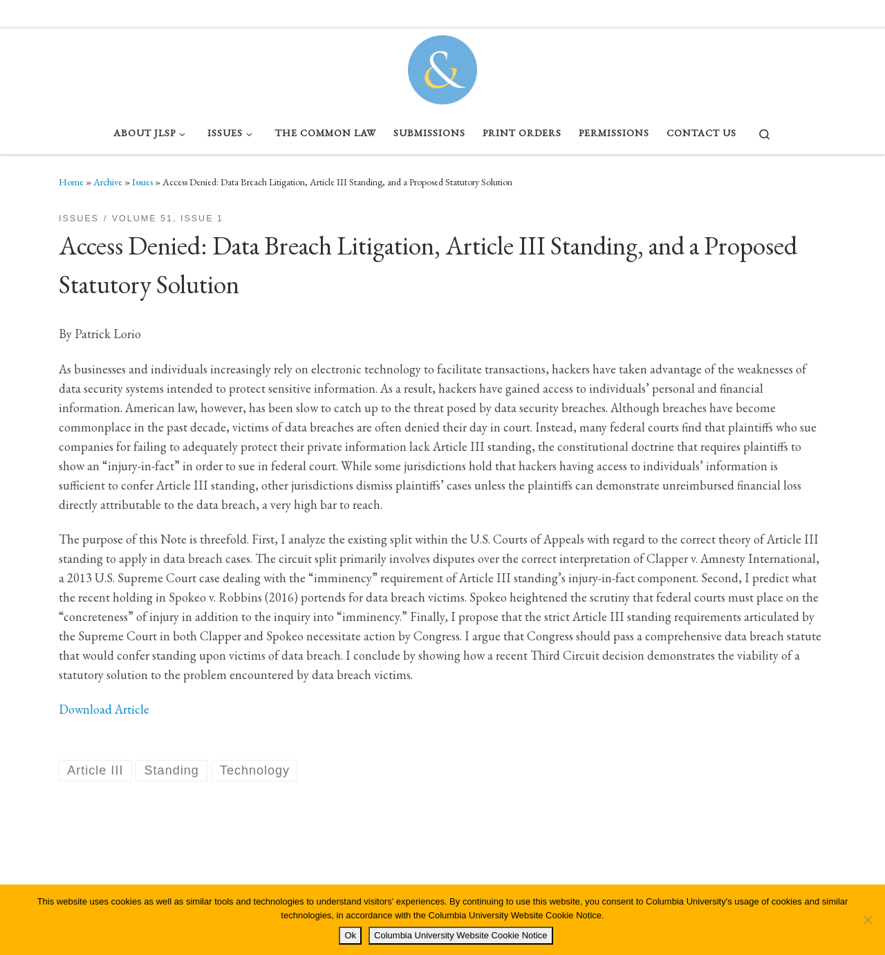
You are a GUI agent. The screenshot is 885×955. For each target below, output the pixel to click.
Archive (107, 182)
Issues (142, 182)
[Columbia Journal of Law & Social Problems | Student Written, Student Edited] (442, 66)
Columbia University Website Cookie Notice (460, 935)
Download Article (104, 709)
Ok (350, 935)
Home (71, 182)
